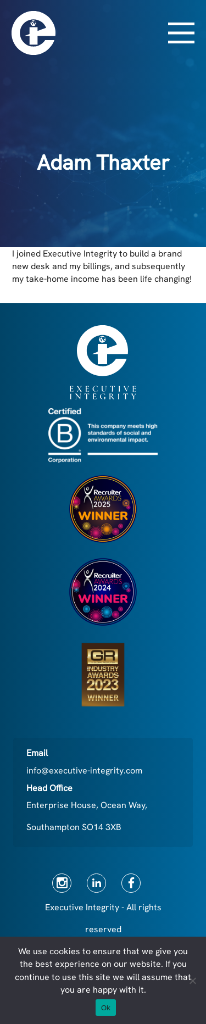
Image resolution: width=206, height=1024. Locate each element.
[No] (192, 980)
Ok (105, 1008)
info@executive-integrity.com (84, 770)
